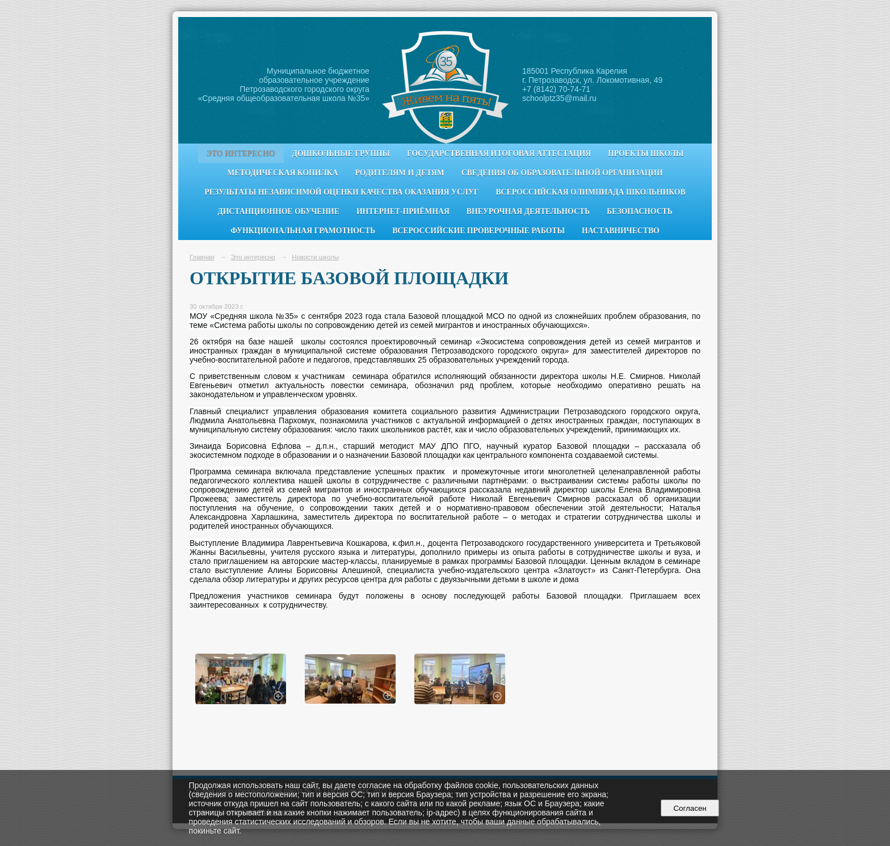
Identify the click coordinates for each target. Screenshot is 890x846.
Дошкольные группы (341, 153)
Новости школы (315, 257)
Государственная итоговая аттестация (499, 153)
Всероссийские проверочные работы (478, 230)
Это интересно (241, 153)
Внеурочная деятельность (528, 211)
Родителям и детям (399, 173)
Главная (202, 257)
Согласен (690, 808)
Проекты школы (645, 153)
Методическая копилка (282, 173)
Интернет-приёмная (403, 211)
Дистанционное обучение (278, 211)
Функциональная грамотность (302, 230)
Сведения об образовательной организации (562, 173)
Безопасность (640, 211)
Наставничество (621, 230)
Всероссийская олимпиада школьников (590, 192)
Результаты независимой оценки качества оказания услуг (341, 192)
